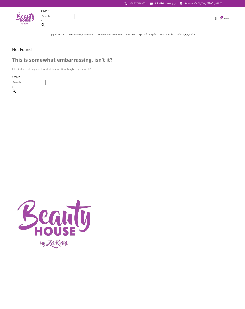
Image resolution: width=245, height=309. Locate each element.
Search (45, 10)
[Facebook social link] (227, 4)
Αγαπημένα (22, 303)
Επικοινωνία (22, 297)
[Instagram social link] (229, 4)
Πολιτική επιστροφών (51, 291)
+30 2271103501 (135, 3)
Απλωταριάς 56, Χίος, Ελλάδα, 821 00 (201, 3)
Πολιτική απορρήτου (50, 285)
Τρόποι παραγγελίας (50, 303)
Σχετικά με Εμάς (24, 285)
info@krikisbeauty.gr (163, 3)
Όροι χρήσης (45, 297)
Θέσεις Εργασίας (25, 291)
